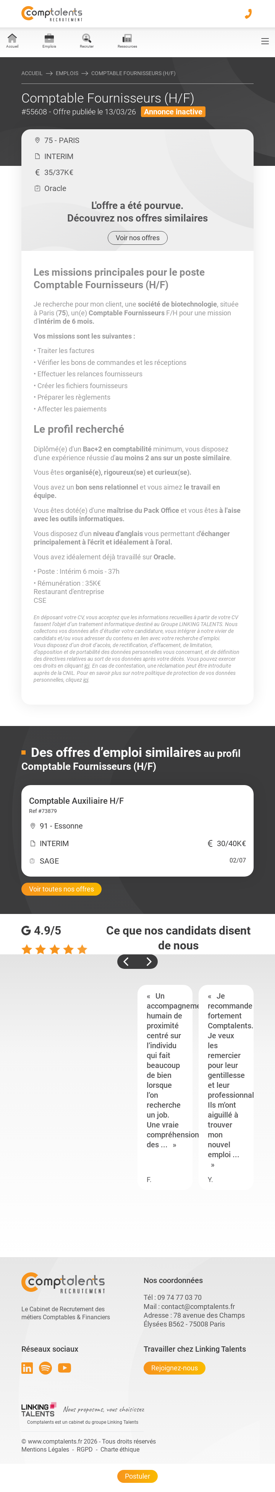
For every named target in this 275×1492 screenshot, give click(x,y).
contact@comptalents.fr (198, 1306)
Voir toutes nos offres (61, 889)
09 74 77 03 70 (179, 1297)
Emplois (67, 73)
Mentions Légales (45, 1449)
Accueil (32, 73)
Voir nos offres (138, 238)
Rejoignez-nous (174, 1368)
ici (86, 666)
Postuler (137, 1476)
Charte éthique (119, 1449)
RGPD (85, 1449)
